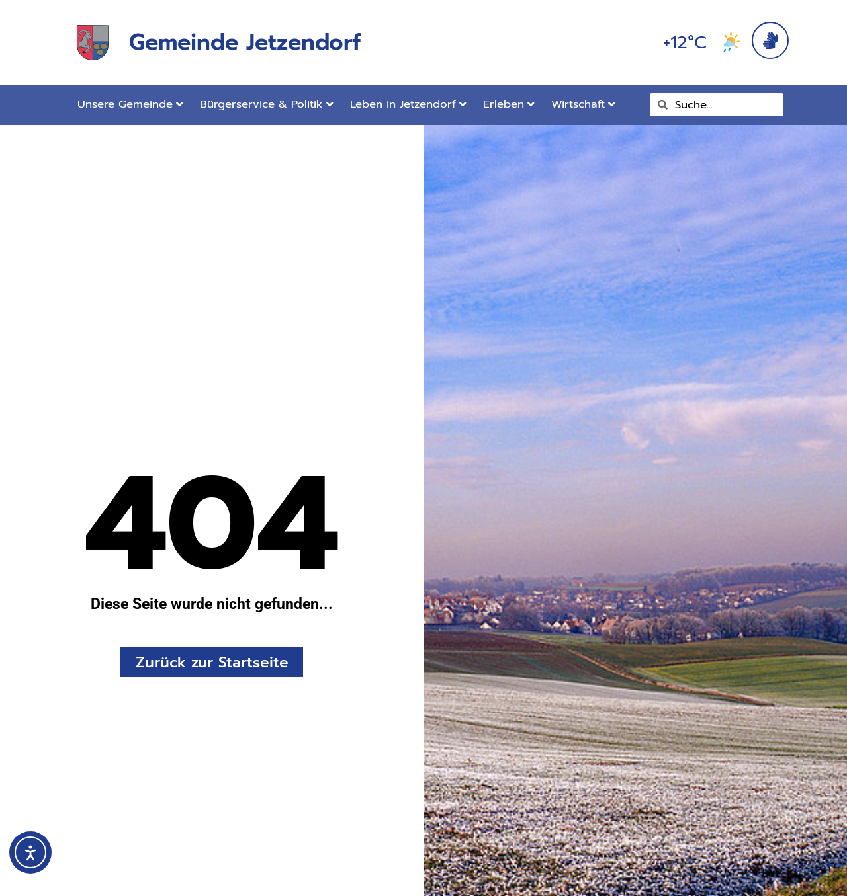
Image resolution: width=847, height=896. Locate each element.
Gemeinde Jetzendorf (245, 42)
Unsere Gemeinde (130, 104)
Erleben (509, 104)
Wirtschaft (583, 104)
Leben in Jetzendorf (408, 104)
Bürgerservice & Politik (267, 104)
